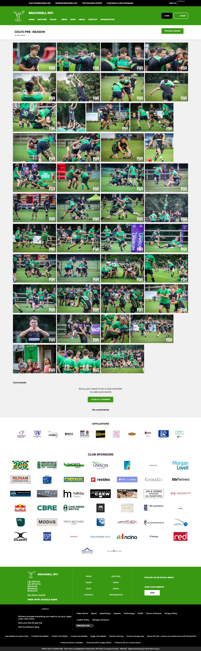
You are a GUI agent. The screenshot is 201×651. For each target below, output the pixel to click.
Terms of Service (153, 613)
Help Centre (82, 613)
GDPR (140, 613)
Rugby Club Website (98, 636)
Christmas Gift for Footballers (71, 643)
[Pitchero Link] (183, 4)
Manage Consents (100, 620)
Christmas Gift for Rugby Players (98, 643)
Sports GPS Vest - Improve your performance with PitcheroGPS (171, 636)
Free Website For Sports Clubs (16, 636)
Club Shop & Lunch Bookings (120, 3)
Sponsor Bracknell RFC (66, 3)
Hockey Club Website (79, 636)
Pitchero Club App (116, 636)
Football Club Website (39, 636)
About (94, 613)
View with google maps (42, 600)
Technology (129, 613)
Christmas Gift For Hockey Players (127, 643)
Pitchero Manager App (135, 636)
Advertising (105, 613)
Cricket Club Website (60, 636)
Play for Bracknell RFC (40, 3)
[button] (31, 19)
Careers (117, 613)
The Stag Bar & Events (92, 3)
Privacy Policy (170, 613)
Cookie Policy (83, 620)
